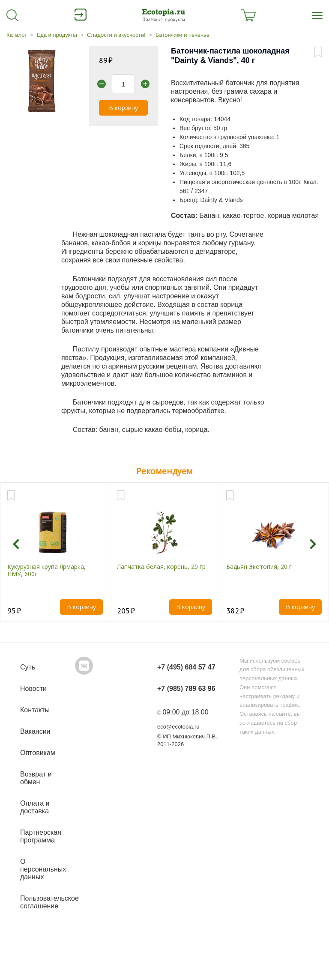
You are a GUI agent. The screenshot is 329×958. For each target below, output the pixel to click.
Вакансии (35, 731)
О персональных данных (43, 869)
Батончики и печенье (182, 35)
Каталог (16, 35)
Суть (27, 667)
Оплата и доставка (34, 807)
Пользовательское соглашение (49, 902)
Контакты (35, 710)
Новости (33, 688)
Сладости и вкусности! (116, 35)
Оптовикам (37, 752)
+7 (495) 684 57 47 (186, 667)
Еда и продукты (56, 35)
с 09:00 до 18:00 (183, 712)
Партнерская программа (40, 836)
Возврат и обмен (35, 778)
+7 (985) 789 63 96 (186, 688)
